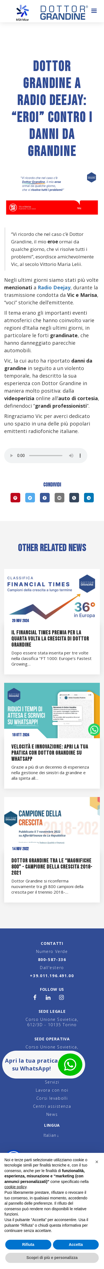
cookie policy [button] (15, 1187)
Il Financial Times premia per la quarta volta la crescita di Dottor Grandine (50, 638)
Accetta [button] (76, 1244)
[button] (96, 1161)
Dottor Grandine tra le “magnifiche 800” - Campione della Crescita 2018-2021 (51, 866)
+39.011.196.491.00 (52, 975)
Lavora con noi (52, 1090)
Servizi (52, 1082)
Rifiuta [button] (28, 1244)
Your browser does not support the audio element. (45, 455)
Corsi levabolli (52, 1098)
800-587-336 (52, 959)
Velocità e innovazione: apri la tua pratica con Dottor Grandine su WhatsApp (49, 753)
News (52, 1114)
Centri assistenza (52, 1106)
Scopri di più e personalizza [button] (51, 1257)
